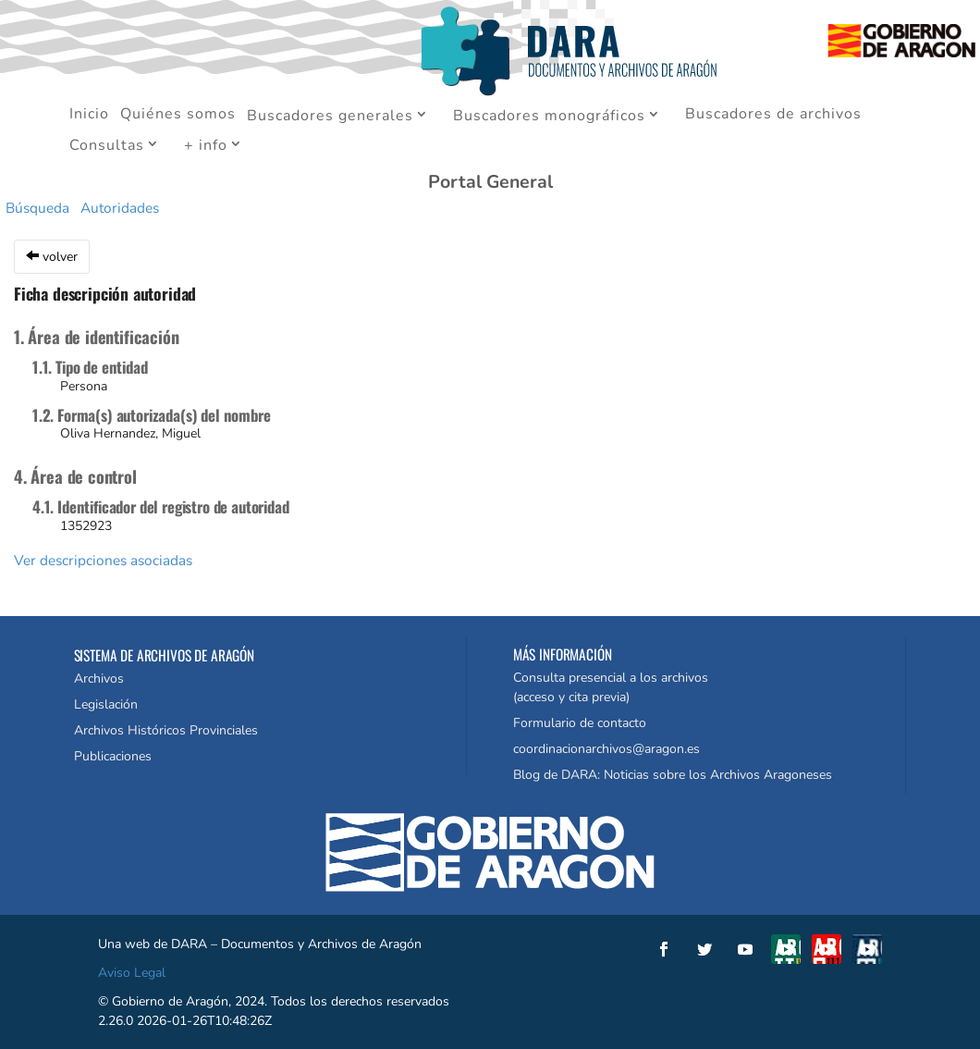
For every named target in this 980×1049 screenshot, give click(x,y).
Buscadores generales (330, 116)
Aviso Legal (131, 972)
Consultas (106, 146)
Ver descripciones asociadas (103, 560)
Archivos (99, 678)
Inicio (89, 115)
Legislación (106, 704)
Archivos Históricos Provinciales (166, 730)
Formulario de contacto (579, 723)
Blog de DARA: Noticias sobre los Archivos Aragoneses (672, 775)
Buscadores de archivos (773, 115)
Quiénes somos (178, 115)
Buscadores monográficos (549, 116)
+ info (205, 146)
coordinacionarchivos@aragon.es (606, 749)
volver (52, 256)
